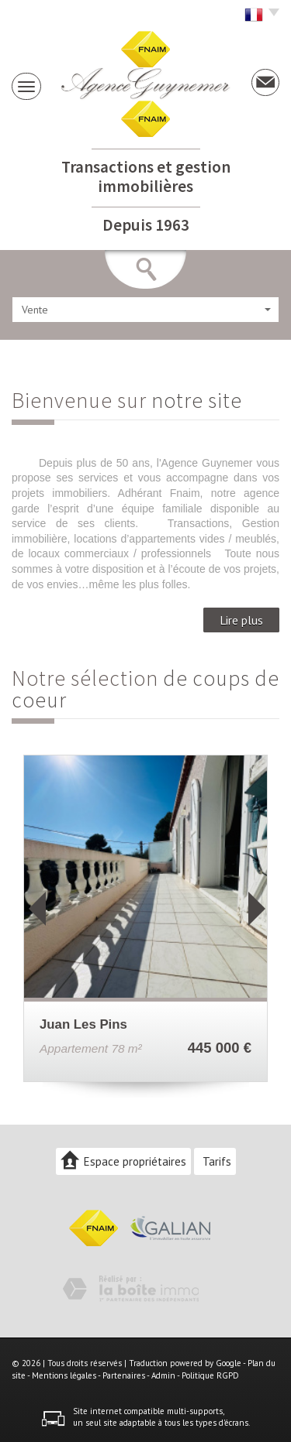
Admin (163, 1375)
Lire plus (241, 620)
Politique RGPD (210, 1375)
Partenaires (123, 1375)
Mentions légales (64, 1375)
